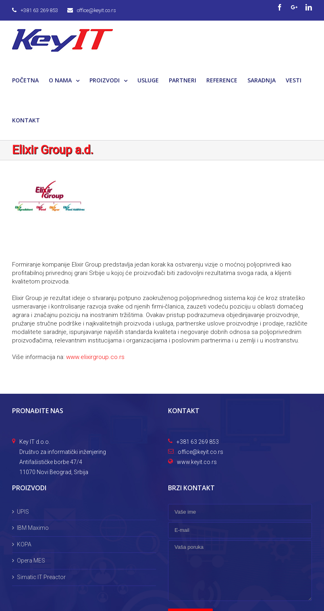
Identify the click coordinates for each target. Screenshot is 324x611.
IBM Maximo (33, 528)
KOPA (24, 544)
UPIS (23, 511)
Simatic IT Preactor (41, 577)
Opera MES (31, 560)
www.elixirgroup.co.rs (95, 357)
